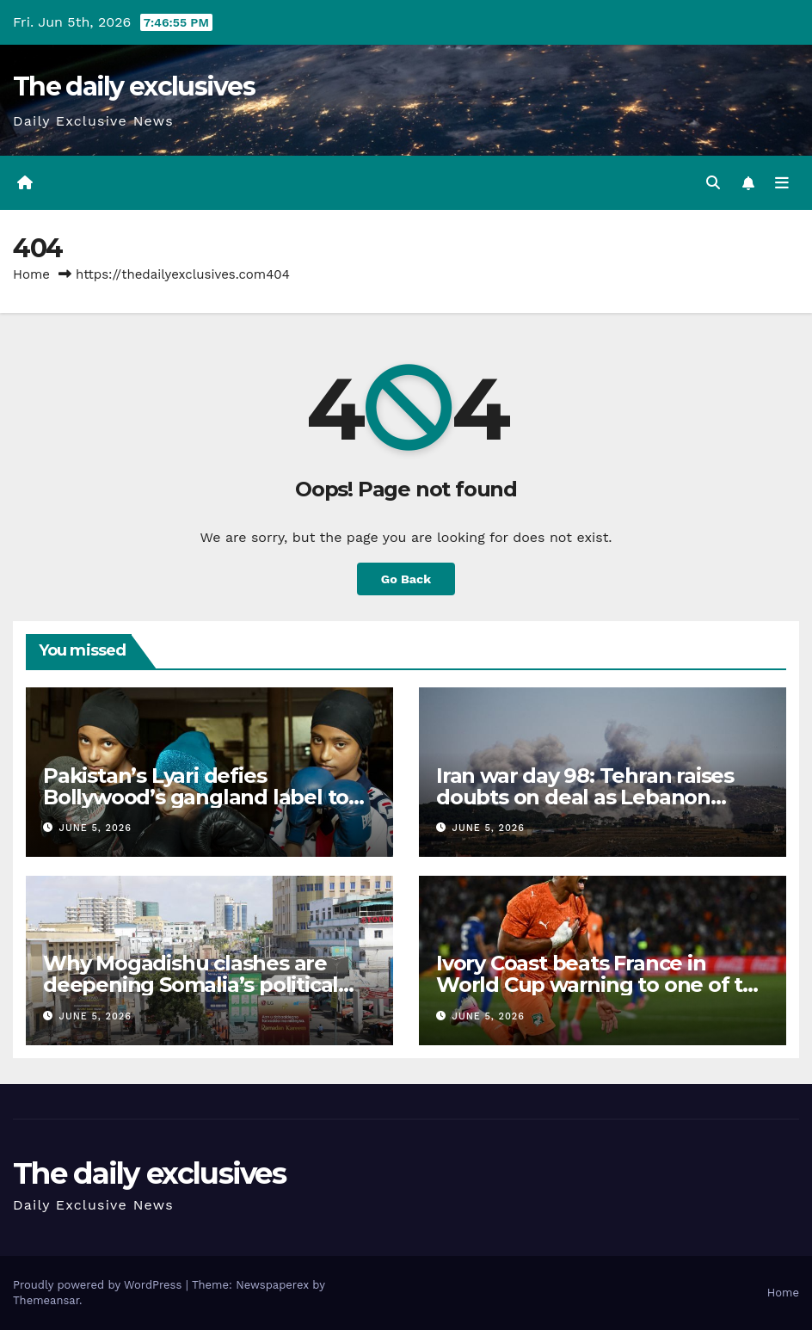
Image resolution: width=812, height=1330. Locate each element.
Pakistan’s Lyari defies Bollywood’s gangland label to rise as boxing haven (195, 797)
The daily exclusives (134, 86)
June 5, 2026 (95, 828)
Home (31, 274)
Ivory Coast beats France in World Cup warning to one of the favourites (602, 985)
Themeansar (46, 1300)
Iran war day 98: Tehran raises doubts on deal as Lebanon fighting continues (585, 797)
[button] (713, 183)
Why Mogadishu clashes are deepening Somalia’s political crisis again (190, 985)
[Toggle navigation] (782, 183)
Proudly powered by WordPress (99, 1284)
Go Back (406, 579)
